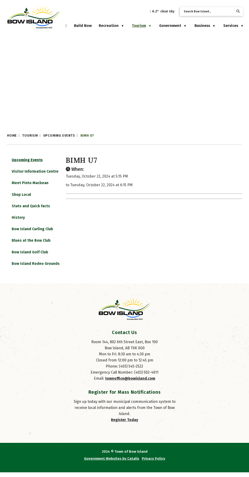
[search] (208, 11)
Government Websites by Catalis (111, 463)
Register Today (124, 424)
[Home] (66, 25)
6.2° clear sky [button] (163, 11)
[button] (238, 11)
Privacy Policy (153, 463)
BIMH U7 (87, 136)
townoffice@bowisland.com (130, 383)
